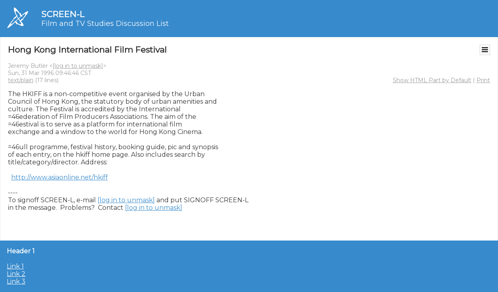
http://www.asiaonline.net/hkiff (59, 177)
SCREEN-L (62, 14)
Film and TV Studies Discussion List (105, 23)
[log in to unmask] (78, 65)
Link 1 (15, 266)
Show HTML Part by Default (432, 80)
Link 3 (16, 281)
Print (483, 80)
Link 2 (16, 274)
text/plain (20, 80)
